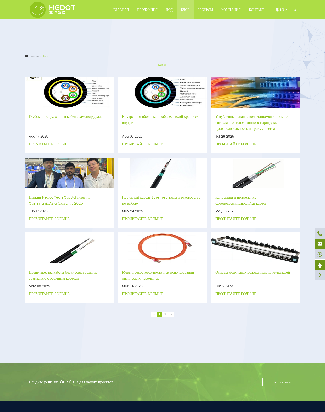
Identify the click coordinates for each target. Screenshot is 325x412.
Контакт (256, 9)
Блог (185, 9)
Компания (231, 9)
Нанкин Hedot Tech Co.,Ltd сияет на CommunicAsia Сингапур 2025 (59, 201)
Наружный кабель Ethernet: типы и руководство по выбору (161, 201)
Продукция (147, 9)
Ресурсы (205, 9)
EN (282, 9)
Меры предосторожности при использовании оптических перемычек (158, 275)
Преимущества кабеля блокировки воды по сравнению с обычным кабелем (63, 275)
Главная (121, 9)
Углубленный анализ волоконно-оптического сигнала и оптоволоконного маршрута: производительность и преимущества (251, 123)
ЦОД (169, 9)
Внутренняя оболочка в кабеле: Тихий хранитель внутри (161, 120)
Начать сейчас (281, 382)
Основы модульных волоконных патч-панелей (252, 272)
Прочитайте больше (49, 144)
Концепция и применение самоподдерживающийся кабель (241, 201)
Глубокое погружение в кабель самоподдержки (66, 117)
